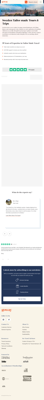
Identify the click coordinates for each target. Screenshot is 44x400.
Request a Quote (33, 2)
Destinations (8, 10)
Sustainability (26, 334)
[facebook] (9, 320)
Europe (14, 10)
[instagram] (3, 320)
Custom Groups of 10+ (28, 341)
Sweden (18, 10)
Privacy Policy (5, 343)
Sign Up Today (22, 299)
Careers (24, 329)
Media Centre (26, 332)
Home (3, 10)
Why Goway (25, 327)
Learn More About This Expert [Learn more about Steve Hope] (13, 215)
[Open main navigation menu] (41, 2)
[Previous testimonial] (5, 234)
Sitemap (3, 348)
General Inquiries (6, 329)
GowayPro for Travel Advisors (31, 343)
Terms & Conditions (6, 346)
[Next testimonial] (9, 234)
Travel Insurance (6, 341)
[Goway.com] (5, 2)
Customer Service (6, 327)
